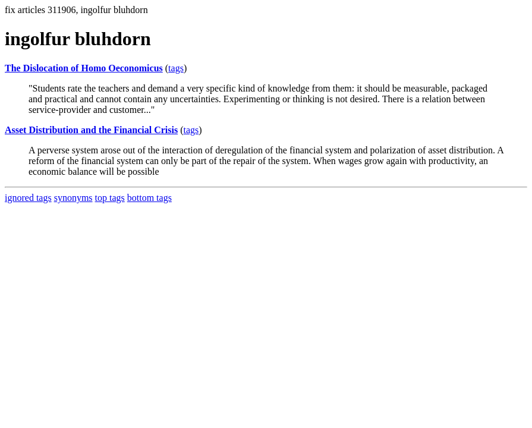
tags (176, 68)
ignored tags (28, 198)
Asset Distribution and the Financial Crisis (91, 130)
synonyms (73, 198)
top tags (110, 198)
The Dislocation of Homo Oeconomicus (84, 68)
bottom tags (149, 198)
